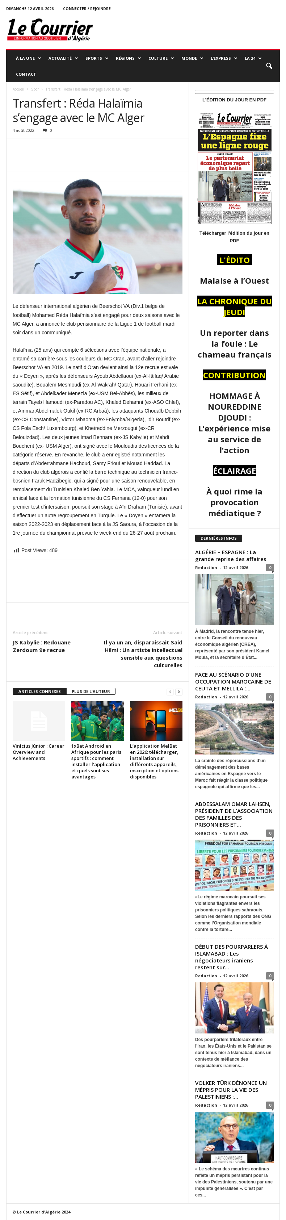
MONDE (192, 58)
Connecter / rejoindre (87, 8)
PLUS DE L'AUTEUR (91, 691)
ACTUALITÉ (63, 58)
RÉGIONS (128, 58)
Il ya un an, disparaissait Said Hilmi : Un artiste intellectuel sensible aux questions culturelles (143, 654)
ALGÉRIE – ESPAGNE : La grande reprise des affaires (231, 555)
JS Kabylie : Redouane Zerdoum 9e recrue (42, 646)
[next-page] (178, 691)
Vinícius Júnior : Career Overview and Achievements (38, 752)
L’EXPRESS (224, 58)
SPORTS (97, 58)
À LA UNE (28, 58)
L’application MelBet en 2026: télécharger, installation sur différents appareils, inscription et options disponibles (154, 761)
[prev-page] (170, 691)
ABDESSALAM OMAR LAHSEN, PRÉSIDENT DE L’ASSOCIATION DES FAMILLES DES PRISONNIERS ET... (234, 814)
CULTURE (161, 58)
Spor (35, 89)
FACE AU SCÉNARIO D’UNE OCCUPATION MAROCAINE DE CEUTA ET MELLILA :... (233, 681)
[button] (269, 66)
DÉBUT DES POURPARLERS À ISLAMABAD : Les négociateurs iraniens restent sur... (231, 957)
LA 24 (253, 58)
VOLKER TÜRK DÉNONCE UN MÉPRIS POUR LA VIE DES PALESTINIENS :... (231, 1089)
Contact (26, 74)
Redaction (206, 567)
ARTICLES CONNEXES (39, 691)
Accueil (18, 89)
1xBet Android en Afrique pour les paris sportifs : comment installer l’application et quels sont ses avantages (96, 761)
